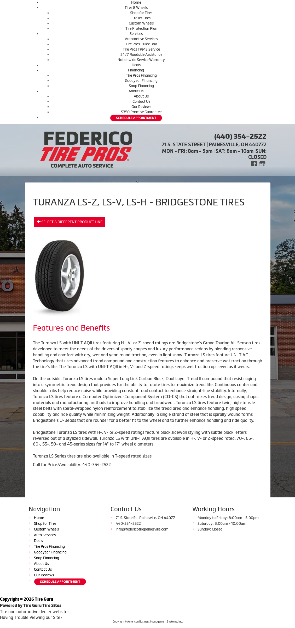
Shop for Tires (141, 13)
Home (136, 2)
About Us (136, 91)
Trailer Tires (141, 18)
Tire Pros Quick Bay (141, 44)
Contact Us (141, 101)
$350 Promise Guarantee (141, 112)
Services (136, 34)
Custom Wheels (141, 23)
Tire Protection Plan (141, 28)
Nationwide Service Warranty (141, 60)
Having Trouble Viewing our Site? (31, 617)
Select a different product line (69, 222)
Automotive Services (141, 39)
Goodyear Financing (141, 80)
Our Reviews (141, 107)
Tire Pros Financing (141, 75)
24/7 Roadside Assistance (141, 54)
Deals (136, 65)
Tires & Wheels (136, 7)
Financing (136, 70)
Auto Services (45, 535)
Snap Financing (141, 86)
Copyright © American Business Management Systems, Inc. (148, 621)
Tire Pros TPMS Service (141, 49)
